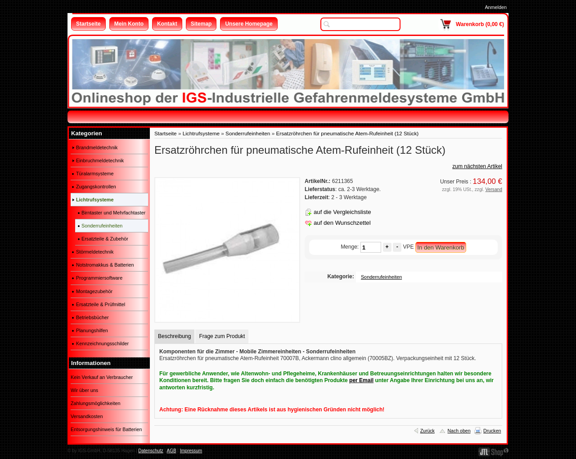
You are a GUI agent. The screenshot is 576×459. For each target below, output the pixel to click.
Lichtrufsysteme (201, 133)
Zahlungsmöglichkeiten (95, 403)
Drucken (492, 430)
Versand (494, 189)
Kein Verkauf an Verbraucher (102, 377)
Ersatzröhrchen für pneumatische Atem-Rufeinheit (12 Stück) (347, 133)
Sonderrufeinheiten (247, 133)
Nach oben (458, 430)
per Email (361, 380)
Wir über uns (84, 390)
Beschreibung (174, 336)
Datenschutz (150, 450)
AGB (171, 450)
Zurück (427, 430)
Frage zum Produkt (222, 336)
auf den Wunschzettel (342, 222)
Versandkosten (87, 416)
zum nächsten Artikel (477, 166)
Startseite (165, 133)
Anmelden (496, 7)
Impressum (191, 450)
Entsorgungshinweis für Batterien (106, 429)
